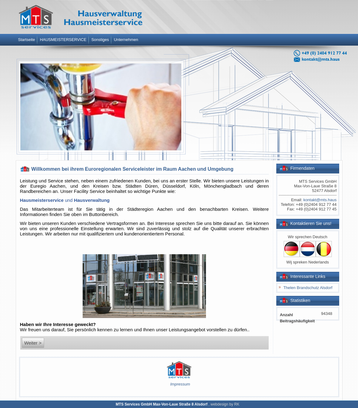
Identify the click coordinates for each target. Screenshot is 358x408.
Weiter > (33, 342)
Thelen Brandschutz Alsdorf (307, 287)
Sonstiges (100, 39)
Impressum (180, 384)
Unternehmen (126, 39)
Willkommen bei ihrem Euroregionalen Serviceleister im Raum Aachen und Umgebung (132, 169)
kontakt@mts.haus (320, 200)
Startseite (26, 39)
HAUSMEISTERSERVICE (63, 39)
